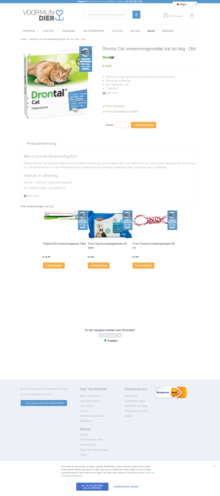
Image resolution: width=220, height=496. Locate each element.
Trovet (83, 454)
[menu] (110, 30)
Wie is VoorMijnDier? (90, 395)
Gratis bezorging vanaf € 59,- (38, 394)
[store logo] (43, 15)
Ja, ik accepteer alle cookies (92, 486)
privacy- (148, 472)
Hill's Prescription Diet (91, 439)
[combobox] (111, 15)
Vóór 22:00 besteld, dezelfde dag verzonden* (46, 388)
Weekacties (86, 421)
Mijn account (176, 16)
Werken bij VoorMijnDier (92, 415)
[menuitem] (29, 30)
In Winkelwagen (53, 265)
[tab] (41, 143)
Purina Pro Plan (88, 444)
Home (24, 38)
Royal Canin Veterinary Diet (94, 449)
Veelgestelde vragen (135, 400)
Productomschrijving (41, 143)
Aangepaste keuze (126, 486)
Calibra (83, 434)
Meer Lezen (112, 92)
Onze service (86, 406)
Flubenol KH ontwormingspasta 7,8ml (64, 243)
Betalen (129, 415)
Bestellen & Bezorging (136, 406)
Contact (84, 410)
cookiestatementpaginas (71, 475)
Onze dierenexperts (90, 400)
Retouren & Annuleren (136, 410)
